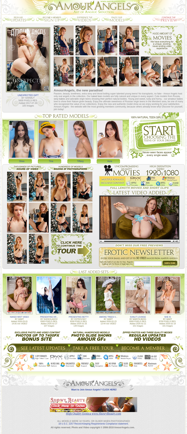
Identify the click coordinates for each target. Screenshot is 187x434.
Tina (51, 161)
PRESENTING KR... (49, 317)
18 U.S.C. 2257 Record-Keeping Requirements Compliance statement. (93, 423)
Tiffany (80, 161)
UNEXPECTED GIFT (28, 95)
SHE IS (167, 317)
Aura (109, 161)
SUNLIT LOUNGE (138, 317)
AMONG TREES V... (108, 317)
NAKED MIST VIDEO (19, 317)
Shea (21, 161)
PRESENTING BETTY (79, 317)
